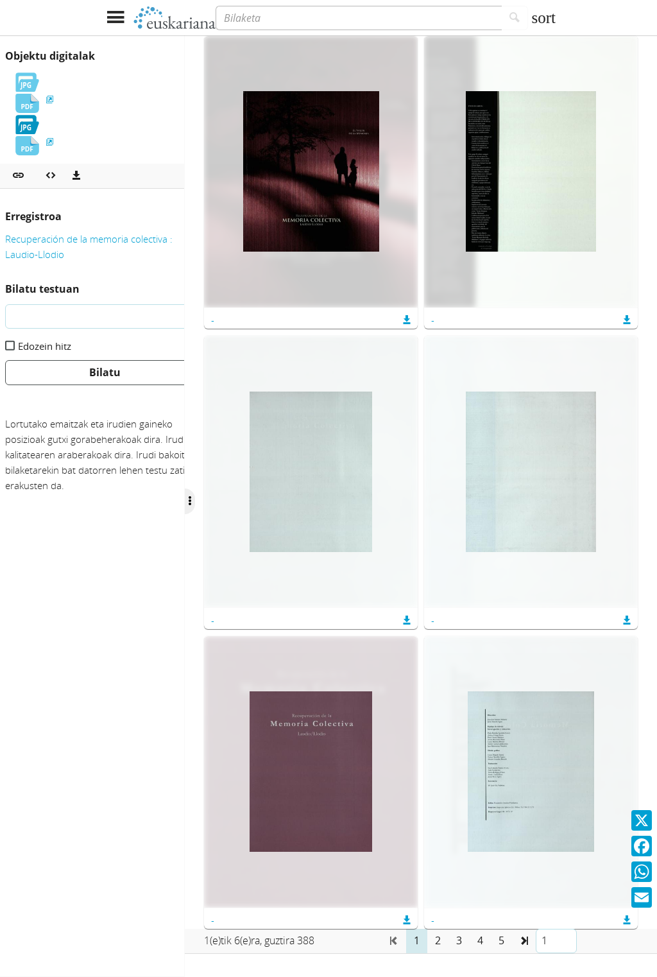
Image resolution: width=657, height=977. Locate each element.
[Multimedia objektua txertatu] (51, 176)
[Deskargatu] (76, 176)
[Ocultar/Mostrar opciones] (223, 501)
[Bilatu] (515, 18)
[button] (18, 176)
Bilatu (105, 372)
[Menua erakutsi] (115, 17)
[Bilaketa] (359, 18)
